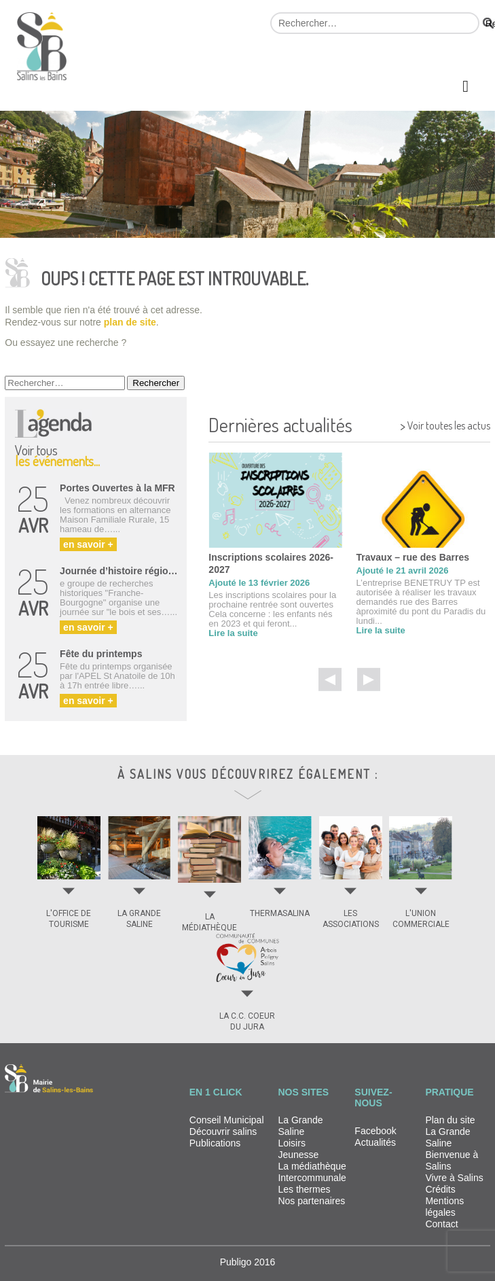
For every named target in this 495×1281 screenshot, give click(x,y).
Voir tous (57, 453)
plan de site (130, 322)
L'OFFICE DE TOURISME (68, 919)
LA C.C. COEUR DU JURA (247, 1021)
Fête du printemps (101, 653)
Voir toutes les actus (445, 424)
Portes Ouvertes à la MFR (117, 487)
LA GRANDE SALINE (139, 919)
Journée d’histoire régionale (121, 570)
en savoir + (88, 544)
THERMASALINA (280, 913)
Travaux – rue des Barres (413, 557)
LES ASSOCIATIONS (351, 919)
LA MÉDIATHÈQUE (209, 922)
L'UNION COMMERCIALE (421, 919)
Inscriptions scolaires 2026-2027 (270, 563)
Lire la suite (232, 633)
